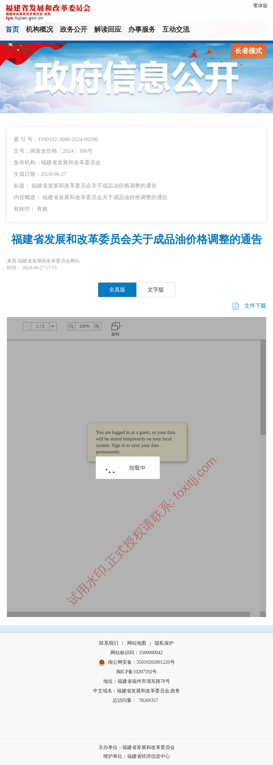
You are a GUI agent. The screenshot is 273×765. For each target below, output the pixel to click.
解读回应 (107, 29)
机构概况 (39, 29)
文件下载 (248, 306)
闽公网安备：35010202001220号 (136, 662)
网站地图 (136, 643)
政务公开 (73, 29)
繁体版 (260, 5)
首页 (12, 29)
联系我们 (108, 643)
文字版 (156, 289)
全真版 (117, 289)
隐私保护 (164, 643)
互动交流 (175, 29)
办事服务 (141, 29)
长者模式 (248, 51)
